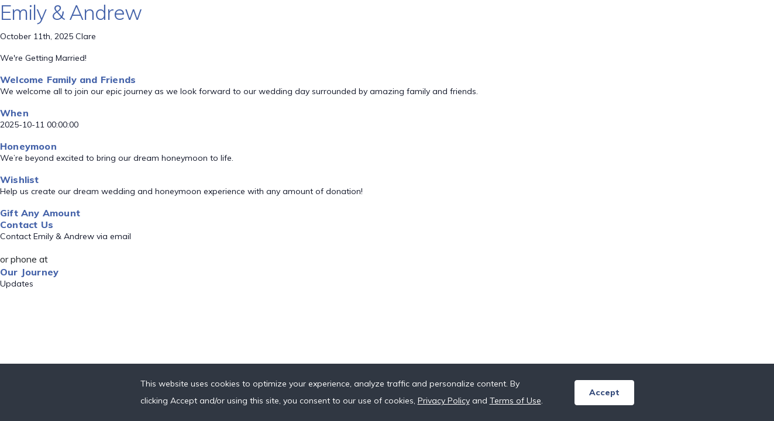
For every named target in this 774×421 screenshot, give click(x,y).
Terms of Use (515, 400)
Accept (604, 392)
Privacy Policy (444, 400)
